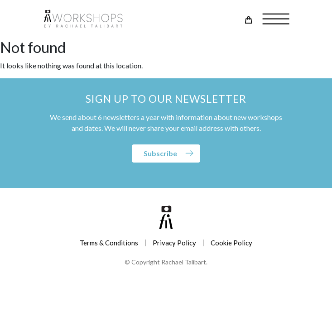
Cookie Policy (231, 243)
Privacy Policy (174, 243)
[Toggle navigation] (273, 19)
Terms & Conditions (109, 243)
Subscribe (160, 153)
